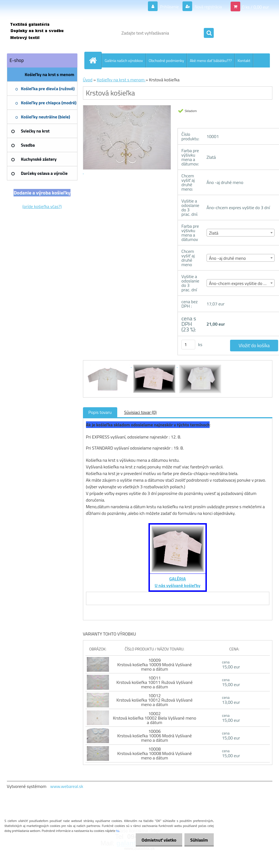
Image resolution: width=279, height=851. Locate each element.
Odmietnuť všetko (155, 840)
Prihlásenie (166, 6)
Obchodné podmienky (166, 60)
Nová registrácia (206, 6)
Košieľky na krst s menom (121, 79)
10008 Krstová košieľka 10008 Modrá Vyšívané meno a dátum (154, 753)
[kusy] (188, 344)
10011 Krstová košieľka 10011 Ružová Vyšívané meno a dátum (154, 682)
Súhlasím (198, 840)
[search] (209, 33)
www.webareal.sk (66, 786)
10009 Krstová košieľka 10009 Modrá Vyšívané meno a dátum (154, 664)
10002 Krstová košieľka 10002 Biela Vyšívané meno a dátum (154, 718)
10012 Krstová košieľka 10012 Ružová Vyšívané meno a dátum (154, 700)
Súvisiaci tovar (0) (140, 412)
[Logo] (45, 33)
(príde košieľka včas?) (42, 206)
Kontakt (244, 60)
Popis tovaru (100, 412)
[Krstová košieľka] (109, 365)
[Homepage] (95, 60)
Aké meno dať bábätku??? (211, 60)
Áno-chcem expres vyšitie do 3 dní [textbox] (241, 283)
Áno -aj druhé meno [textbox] (227, 258)
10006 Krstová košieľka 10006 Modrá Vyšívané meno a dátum (154, 735)
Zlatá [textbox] (213, 233)
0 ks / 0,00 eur (255, 6)
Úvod (88, 79)
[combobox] (241, 233)
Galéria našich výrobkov (124, 60)
